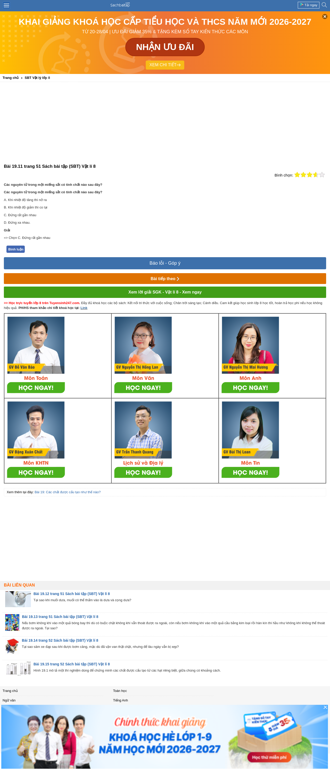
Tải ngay (308, 5)
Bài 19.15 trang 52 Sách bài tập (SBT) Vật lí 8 (72, 664)
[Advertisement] (165, 124)
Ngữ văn (9, 700)
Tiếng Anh (120, 700)
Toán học (120, 691)
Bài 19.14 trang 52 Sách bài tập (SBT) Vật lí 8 (60, 640)
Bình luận (15, 249)
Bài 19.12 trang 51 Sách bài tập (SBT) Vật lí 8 (72, 594)
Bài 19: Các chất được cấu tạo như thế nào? (68, 492)
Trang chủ (10, 691)
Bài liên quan (19, 585)
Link (83, 308)
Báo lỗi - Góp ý (165, 263)
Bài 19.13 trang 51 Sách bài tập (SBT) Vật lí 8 (60, 617)
